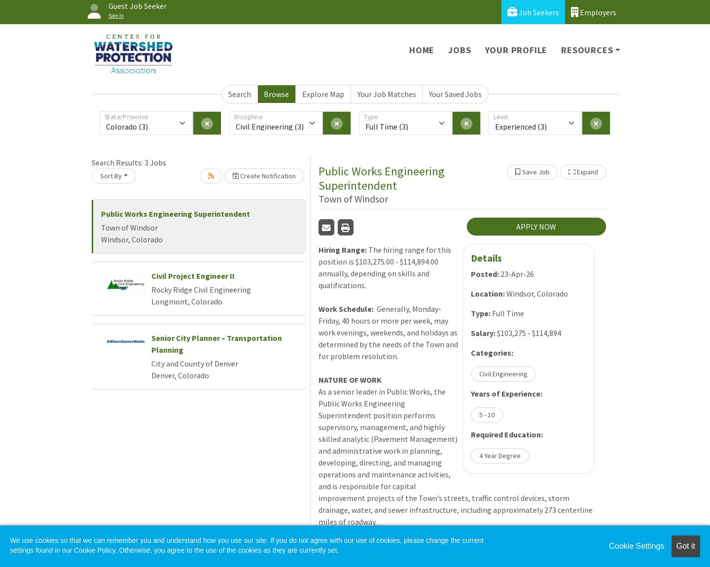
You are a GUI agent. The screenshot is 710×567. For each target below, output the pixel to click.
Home (421, 50)
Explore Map (323, 94)
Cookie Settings (636, 546)
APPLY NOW (536, 227)
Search (239, 94)
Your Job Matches (386, 94)
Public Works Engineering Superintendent (175, 214)
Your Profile (516, 50)
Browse (276, 94)
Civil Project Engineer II (193, 276)
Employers (593, 12)
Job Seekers (533, 12)
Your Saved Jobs (455, 94)
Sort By (111, 175)
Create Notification (264, 175)
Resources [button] (587, 50)
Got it (685, 546)
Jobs (459, 50)
